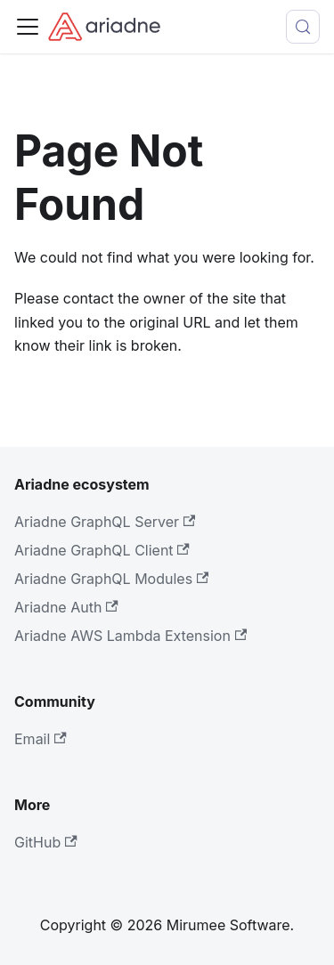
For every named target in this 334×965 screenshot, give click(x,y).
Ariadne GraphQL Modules (111, 579)
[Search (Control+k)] (303, 27)
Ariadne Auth (66, 607)
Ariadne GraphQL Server (104, 522)
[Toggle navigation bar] (27, 26)
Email (40, 739)
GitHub (45, 842)
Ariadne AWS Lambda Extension (130, 636)
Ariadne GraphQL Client (102, 550)
